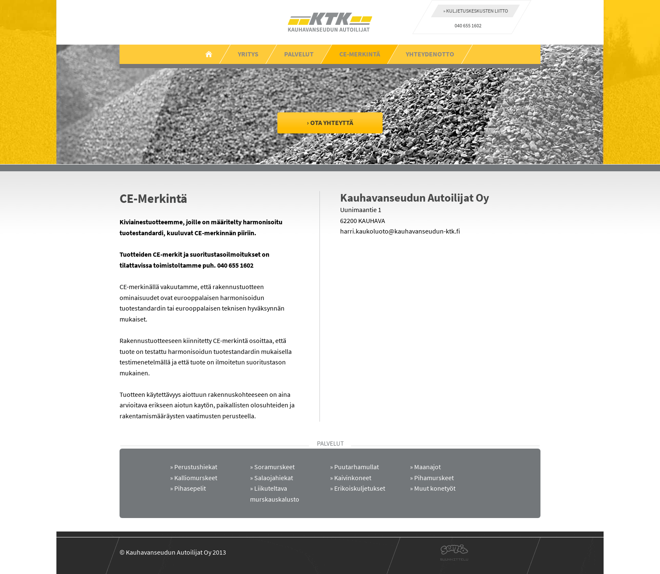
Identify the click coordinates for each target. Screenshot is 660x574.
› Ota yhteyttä (330, 122)
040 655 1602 (468, 25)
